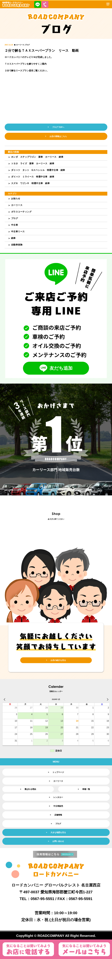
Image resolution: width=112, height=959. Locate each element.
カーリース (20, 45)
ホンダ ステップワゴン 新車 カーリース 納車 (37, 157)
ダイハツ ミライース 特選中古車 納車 (32, 177)
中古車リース (18, 231)
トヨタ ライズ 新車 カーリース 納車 (32, 163)
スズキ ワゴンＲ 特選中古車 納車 (30, 183)
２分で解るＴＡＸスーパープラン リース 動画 (42, 50)
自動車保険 (17, 245)
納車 (13, 238)
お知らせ (15, 198)
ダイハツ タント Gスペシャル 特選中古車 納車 (38, 170)
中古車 (14, 225)
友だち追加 (56, 368)
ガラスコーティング (21, 212)
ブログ (27, 45)
